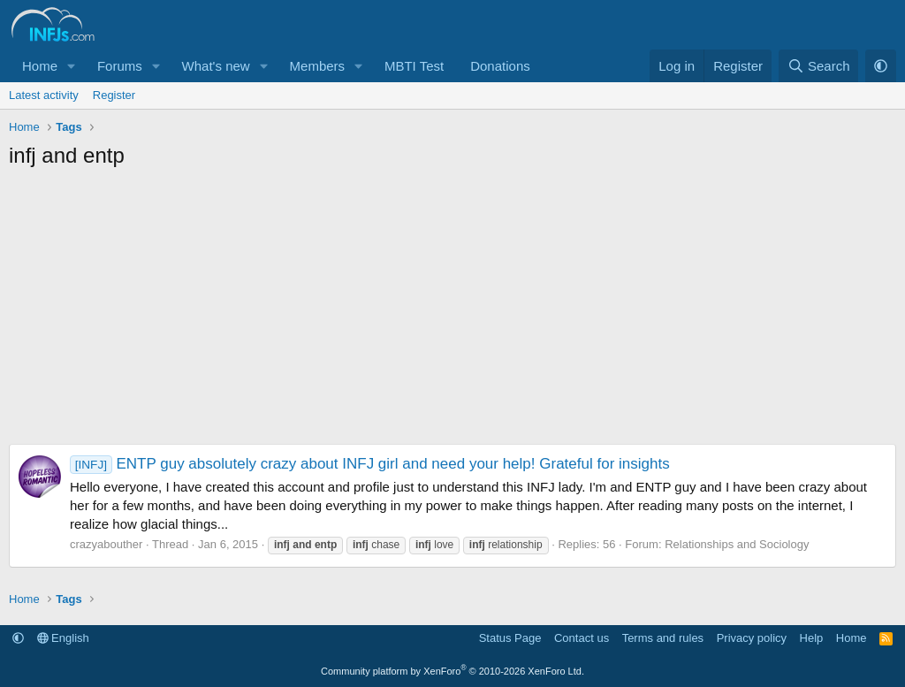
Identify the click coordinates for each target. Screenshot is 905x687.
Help (812, 638)
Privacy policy (752, 638)
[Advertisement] (452, 311)
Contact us (581, 638)
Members (318, 65)
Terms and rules (662, 638)
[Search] (819, 66)
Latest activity (44, 95)
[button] (71, 66)
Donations (500, 65)
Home (39, 65)
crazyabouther (106, 544)
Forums (119, 65)
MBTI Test (414, 65)
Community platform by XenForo (452, 671)
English (63, 638)
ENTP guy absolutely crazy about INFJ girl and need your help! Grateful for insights (370, 463)
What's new (216, 65)
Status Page (510, 638)
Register (114, 95)
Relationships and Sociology (737, 544)
